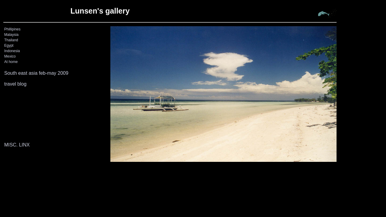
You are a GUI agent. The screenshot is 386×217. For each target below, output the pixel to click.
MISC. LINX (17, 144)
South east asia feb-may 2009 (36, 73)
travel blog (15, 83)
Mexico (10, 56)
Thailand (11, 40)
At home (11, 62)
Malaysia (11, 35)
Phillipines (12, 29)
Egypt (9, 45)
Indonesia (12, 51)
